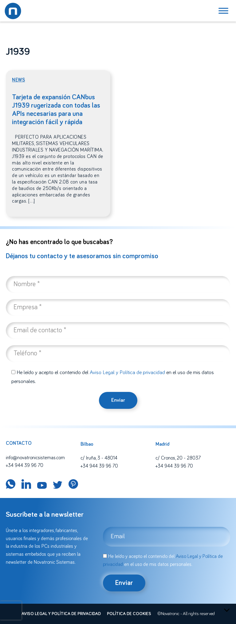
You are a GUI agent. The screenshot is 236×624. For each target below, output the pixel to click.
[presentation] (11, 610)
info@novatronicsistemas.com (35, 457)
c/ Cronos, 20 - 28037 (178, 458)
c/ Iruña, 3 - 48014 (99, 458)
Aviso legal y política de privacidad (61, 614)
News (18, 79)
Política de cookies (129, 614)
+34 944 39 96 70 (24, 465)
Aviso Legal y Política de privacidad (127, 372)
